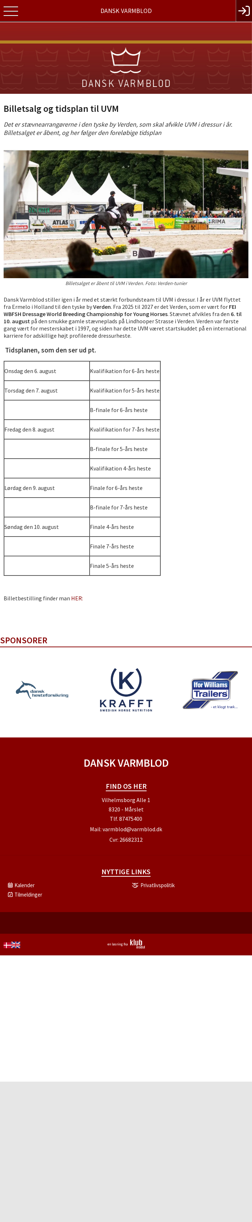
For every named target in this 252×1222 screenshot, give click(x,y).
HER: (77, 598)
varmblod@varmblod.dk (132, 829)
